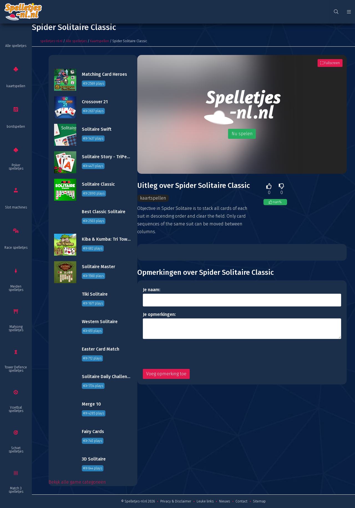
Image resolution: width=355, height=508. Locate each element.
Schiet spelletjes (16, 449)
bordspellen (16, 127)
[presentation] (185, 354)
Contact (241, 501)
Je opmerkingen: (159, 314)
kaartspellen (15, 86)
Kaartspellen (99, 41)
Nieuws (224, 501)
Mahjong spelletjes (16, 328)
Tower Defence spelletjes (16, 369)
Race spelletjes (15, 248)
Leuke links (205, 501)
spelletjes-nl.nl (51, 41)
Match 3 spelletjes (16, 490)
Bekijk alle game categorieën (77, 482)
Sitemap (259, 501)
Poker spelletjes (16, 166)
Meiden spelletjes (16, 288)
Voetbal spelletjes (16, 409)
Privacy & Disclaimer (175, 501)
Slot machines (16, 207)
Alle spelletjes (15, 46)
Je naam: (151, 289)
